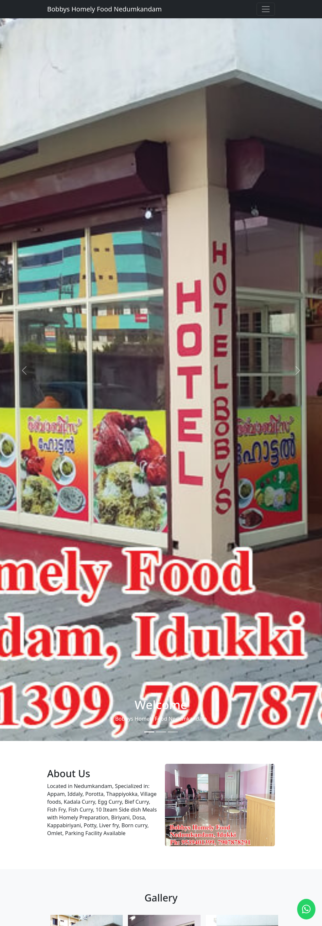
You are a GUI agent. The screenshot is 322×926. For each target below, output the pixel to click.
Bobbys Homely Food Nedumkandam (104, 9)
